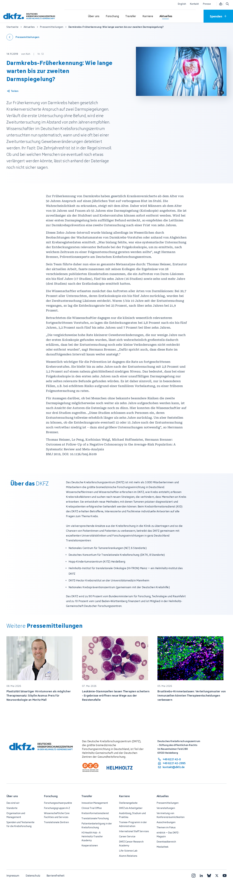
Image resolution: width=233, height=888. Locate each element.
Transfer (87, 796)
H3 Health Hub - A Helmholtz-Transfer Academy (92, 836)
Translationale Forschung (95, 818)
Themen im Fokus (166, 827)
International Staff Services (134, 831)
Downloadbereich (166, 841)
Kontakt (194, 4)
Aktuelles (163, 796)
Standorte (11, 808)
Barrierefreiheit (55, 876)
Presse (207, 4)
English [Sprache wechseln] (182, 4)
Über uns (12, 796)
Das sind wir (13, 803)
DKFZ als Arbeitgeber (131, 808)
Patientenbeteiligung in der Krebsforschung (97, 825)
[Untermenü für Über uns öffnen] (93, 16)
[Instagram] (193, 876)
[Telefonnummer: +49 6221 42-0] (171, 759)
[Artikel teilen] (12, 91)
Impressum (12, 876)
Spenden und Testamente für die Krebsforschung (20, 824)
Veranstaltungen (166, 808)
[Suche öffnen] (227, 3)
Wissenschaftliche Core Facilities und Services (57, 815)
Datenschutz (33, 876)
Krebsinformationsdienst (95, 813)
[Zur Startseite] (30, 16)
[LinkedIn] (201, 876)
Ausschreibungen (166, 822)
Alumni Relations (128, 856)
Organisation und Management (15, 815)
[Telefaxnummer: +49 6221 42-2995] (171, 763)
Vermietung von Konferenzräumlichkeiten (170, 815)
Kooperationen (90, 845)
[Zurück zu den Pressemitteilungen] (22, 37)
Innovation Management (95, 803)
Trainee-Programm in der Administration (133, 824)
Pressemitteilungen (167, 803)
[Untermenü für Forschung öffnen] (112, 16)
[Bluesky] (209, 876)
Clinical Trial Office (92, 808)
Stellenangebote (128, 803)
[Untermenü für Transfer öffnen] (130, 16)
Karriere (124, 796)
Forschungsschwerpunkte (58, 803)
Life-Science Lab (128, 850)
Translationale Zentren (56, 822)
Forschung (51, 796)
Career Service (127, 836)
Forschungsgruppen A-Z (57, 808)
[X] (217, 876)
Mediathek (162, 847)
